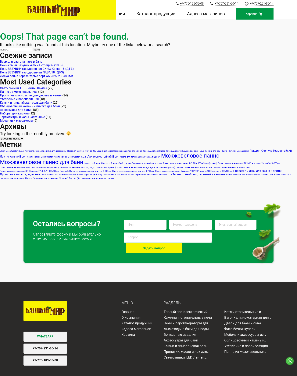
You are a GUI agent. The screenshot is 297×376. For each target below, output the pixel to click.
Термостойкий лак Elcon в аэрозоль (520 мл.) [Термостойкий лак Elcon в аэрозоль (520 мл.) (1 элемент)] (80, 174)
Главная (127, 301)
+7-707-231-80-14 (45, 338)
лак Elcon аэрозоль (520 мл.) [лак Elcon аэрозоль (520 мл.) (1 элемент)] (255, 174)
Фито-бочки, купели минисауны (240, 318)
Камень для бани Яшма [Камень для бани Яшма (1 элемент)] (154, 151)
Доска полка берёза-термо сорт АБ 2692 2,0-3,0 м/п (37, 76)
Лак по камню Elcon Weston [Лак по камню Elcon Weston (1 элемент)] (40, 157)
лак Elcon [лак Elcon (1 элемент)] (236, 174)
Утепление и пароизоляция (19, 99)
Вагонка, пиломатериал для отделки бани (246, 307)
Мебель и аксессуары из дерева (244, 324)
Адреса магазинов (212, 14)
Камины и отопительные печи (188, 307)
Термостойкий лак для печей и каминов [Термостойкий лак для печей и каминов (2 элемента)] (199, 174)
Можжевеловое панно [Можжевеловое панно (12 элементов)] (190, 155)
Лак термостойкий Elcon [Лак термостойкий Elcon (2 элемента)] (103, 156)
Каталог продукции (173, 14)
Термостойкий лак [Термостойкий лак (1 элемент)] (49, 174)
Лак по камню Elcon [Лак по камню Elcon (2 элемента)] (13, 156)
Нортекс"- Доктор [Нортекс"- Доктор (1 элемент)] (92, 163)
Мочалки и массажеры (16, 120)
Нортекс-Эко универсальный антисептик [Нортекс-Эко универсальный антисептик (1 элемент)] (143, 163)
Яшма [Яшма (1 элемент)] (229, 174)
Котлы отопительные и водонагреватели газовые (245, 301)
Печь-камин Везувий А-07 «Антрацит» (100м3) (32, 65)
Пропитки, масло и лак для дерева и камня (31, 95)
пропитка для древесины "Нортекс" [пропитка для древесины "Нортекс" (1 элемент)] (17, 178)
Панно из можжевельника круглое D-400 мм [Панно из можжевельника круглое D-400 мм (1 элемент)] (90, 171)
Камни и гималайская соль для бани (26, 102)
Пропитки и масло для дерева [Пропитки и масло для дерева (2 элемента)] (20, 174)
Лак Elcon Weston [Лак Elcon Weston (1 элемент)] (241, 151)
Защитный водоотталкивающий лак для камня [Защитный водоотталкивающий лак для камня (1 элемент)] (119, 151)
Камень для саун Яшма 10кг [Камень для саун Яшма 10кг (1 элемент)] (218, 151)
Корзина (128, 324)
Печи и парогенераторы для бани (186, 313)
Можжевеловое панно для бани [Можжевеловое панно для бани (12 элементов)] (41, 162)
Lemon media (265, 370)
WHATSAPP (45, 326)
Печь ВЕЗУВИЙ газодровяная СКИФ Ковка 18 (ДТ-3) (37, 69)
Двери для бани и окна (242, 313)
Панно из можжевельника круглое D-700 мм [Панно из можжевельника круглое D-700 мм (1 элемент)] (133, 171)
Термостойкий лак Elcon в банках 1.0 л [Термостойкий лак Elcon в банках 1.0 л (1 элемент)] (153, 174)
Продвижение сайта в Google (168, 370)
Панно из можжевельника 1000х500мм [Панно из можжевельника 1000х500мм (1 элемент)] (231, 167)
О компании (139, 14)
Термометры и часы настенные (22, 117)
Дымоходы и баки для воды (186, 318)
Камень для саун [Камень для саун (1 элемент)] (173, 151)
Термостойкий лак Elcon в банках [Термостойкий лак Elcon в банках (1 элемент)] (118, 174)
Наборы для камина (14, 113)
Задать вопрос (235, 237)
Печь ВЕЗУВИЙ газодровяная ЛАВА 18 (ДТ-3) (32, 72)
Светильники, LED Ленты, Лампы (23, 88)
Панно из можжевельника (19, 92)
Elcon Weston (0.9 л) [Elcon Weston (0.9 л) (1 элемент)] (15, 151)
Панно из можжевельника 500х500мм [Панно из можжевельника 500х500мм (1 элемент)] (194, 167)
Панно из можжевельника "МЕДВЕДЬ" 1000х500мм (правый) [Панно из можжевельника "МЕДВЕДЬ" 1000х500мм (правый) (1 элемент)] (146, 167)
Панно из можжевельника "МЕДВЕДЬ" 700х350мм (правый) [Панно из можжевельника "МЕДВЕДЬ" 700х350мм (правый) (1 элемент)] (87, 167)
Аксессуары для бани (15, 110)
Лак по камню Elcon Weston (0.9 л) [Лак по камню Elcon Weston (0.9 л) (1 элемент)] (70, 157)
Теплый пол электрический (186, 301)
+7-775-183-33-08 (45, 350)
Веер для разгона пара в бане (21, 61)
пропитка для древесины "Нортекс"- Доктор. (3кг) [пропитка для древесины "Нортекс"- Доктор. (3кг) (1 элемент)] (57, 178)
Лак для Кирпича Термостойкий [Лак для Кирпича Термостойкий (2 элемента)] (271, 150)
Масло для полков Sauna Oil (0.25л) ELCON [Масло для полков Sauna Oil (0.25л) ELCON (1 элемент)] (140, 157)
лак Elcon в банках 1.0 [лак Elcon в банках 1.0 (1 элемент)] (280, 174)
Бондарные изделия (180, 324)
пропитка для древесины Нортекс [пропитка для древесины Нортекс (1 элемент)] (98, 178)
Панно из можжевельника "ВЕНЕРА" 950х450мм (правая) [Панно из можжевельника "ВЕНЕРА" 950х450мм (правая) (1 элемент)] (190, 163)
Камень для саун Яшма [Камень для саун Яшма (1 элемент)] (193, 151)
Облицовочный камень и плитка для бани (30, 106)
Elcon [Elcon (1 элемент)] (2, 151)
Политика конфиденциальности (105, 370)
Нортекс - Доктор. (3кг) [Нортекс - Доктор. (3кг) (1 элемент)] (112, 163)
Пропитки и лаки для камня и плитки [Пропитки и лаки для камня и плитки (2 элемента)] (257, 171)
